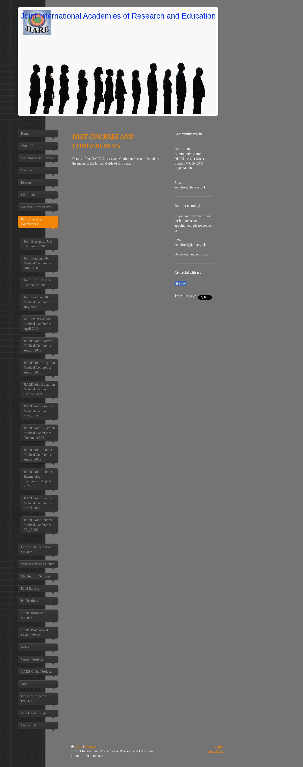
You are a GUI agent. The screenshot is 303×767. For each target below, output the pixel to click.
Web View (215, 751)
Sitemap (90, 746)
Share (180, 283)
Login (218, 746)
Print (77, 746)
